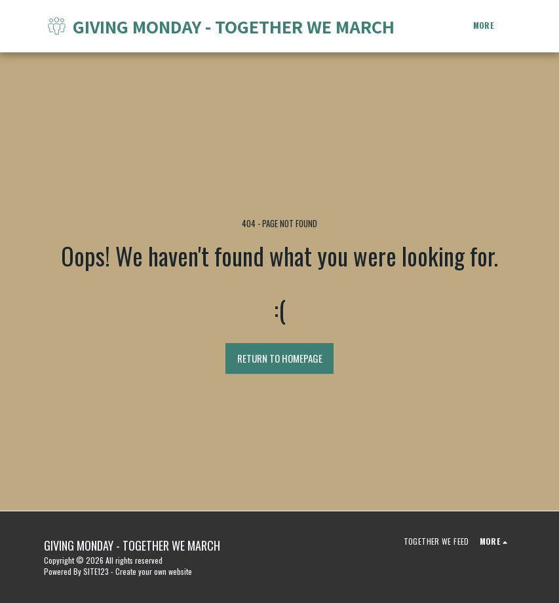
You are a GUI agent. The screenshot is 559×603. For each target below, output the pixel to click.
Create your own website (153, 571)
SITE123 (96, 571)
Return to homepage (279, 358)
